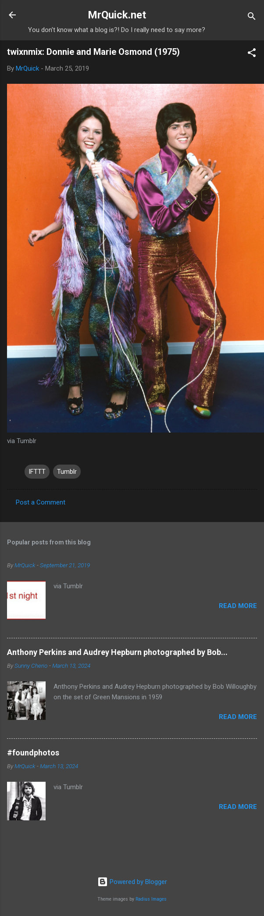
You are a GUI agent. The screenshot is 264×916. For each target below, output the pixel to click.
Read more (238, 606)
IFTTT (37, 472)
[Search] (251, 17)
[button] (251, 54)
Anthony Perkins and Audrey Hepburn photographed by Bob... (117, 652)
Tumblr (67, 472)
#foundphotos (33, 752)
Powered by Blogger (132, 882)
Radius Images (151, 899)
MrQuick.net (117, 15)
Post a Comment (40, 502)
